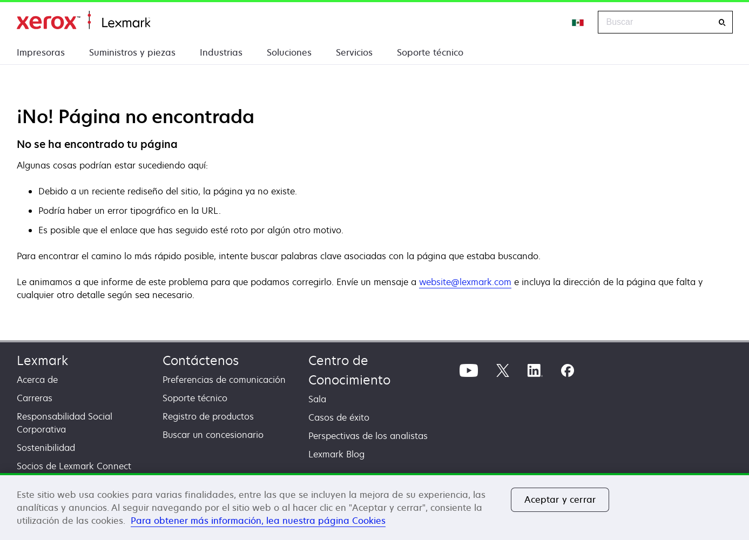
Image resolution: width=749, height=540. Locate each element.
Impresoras (41, 52)
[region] (374, 506)
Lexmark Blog (336, 454)
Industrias (221, 52)
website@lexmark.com (465, 282)
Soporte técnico (430, 52)
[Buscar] (722, 22)
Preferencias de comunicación (224, 380)
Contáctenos (201, 360)
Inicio (83, 20)
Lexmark (42, 360)
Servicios (354, 52)
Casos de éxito (338, 417)
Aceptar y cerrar (560, 499)
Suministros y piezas (132, 52)
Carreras (34, 398)
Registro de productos (208, 416)
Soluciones (289, 52)
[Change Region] (578, 22)
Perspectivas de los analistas (368, 436)
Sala (317, 399)
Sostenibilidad (46, 448)
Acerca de (37, 380)
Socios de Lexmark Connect (74, 466)
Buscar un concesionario (213, 435)
